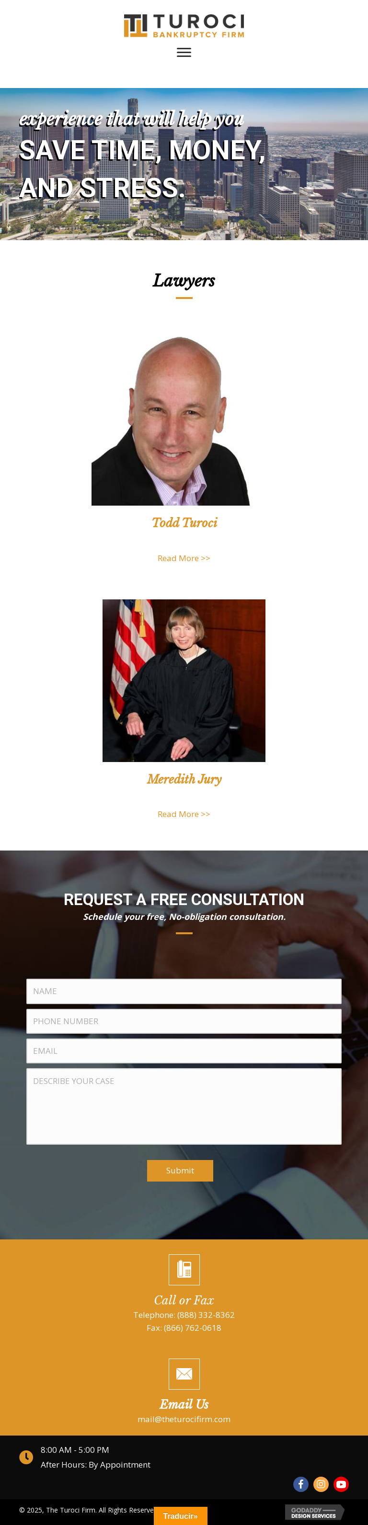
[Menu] (184, 52)
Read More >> (184, 558)
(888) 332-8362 (206, 1314)
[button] (301, 1484)
